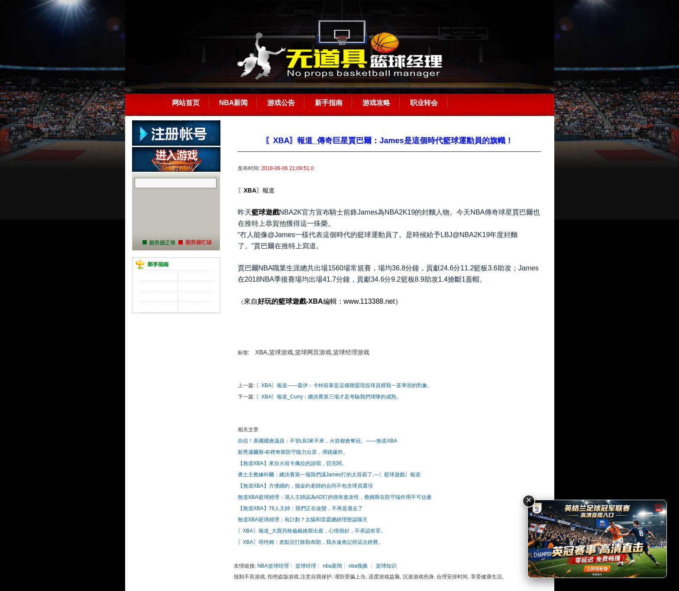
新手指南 (329, 102)
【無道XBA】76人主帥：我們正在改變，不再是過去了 (300, 508)
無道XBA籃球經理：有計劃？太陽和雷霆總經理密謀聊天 (303, 520)
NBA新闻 (233, 102)
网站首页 (186, 102)
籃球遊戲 (265, 212)
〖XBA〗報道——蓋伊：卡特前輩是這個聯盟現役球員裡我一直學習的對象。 (344, 385)
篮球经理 (305, 566)
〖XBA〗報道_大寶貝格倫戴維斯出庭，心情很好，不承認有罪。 (312, 531)
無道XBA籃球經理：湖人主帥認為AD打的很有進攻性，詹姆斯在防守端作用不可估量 (335, 497)
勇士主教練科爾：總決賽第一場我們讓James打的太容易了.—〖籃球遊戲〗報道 (329, 475)
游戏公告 (281, 102)
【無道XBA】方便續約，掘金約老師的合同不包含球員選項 (305, 486)
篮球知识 (386, 566)
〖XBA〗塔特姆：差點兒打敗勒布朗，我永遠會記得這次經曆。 (310, 542)
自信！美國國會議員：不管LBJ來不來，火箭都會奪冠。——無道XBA (318, 441)
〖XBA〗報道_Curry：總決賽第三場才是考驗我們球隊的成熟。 (328, 397)
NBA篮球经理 (273, 566)
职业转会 (424, 102)
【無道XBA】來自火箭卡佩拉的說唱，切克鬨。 (292, 463)
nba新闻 (332, 566)
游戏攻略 (376, 102)
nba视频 (358, 566)
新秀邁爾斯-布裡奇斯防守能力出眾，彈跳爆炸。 (293, 452)
